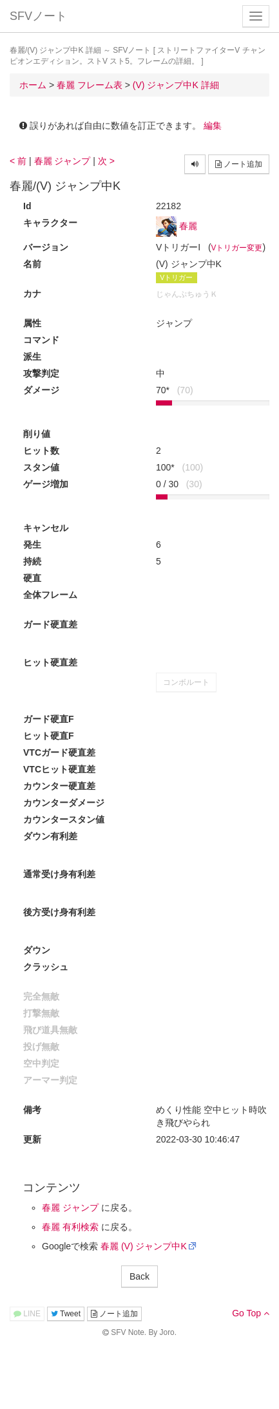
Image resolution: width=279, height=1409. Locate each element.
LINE (27, 1313)
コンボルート (186, 682)
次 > (106, 161)
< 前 (18, 161)
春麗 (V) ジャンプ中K (144, 1246)
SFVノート (38, 16)
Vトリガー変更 (237, 247)
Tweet (66, 1313)
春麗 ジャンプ (62, 161)
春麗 (188, 226)
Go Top (250, 1313)
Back (139, 1276)
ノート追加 (238, 164)
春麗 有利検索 (70, 1227)
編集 (213, 125)
